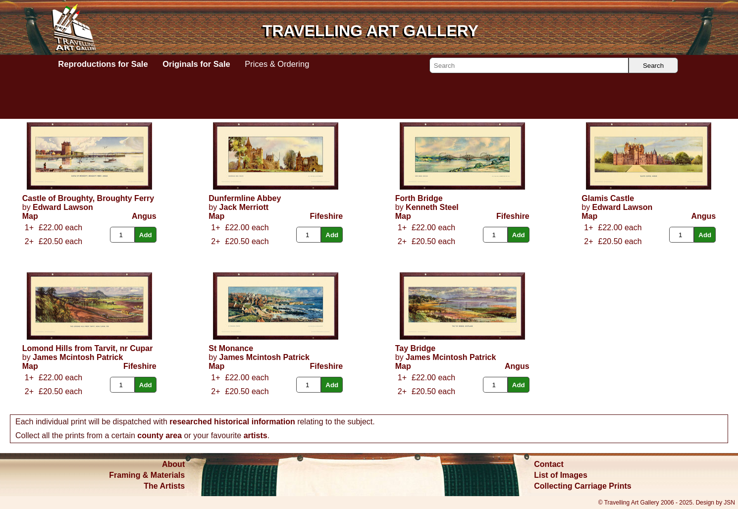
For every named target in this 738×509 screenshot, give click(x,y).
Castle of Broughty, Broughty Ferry (88, 198)
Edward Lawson (63, 207)
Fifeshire (326, 216)
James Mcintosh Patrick (78, 357)
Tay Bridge (415, 348)
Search (653, 65)
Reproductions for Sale (103, 63)
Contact (549, 464)
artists (255, 435)
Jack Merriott (244, 207)
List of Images (560, 475)
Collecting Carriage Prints (583, 486)
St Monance (231, 348)
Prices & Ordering (277, 63)
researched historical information (232, 421)
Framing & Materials (147, 475)
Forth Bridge (419, 198)
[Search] (529, 65)
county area (159, 435)
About (173, 464)
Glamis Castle (607, 198)
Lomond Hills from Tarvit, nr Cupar (87, 348)
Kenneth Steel (432, 207)
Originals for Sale (196, 63)
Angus (144, 216)
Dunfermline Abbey (245, 198)
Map (30, 216)
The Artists (164, 486)
